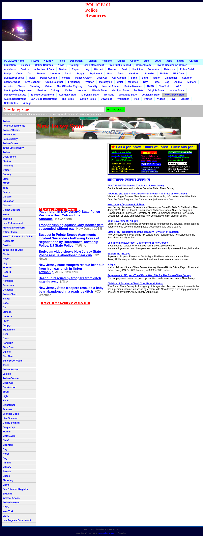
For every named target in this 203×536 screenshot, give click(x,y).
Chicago (55, 90)
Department (76, 60)
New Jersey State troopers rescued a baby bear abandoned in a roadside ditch (71, 289)
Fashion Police (87, 99)
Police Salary (10, 139)
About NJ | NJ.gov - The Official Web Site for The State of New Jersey (147, 193)
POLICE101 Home (14, 60)
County (134, 60)
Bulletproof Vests (14, 77)
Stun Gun (149, 73)
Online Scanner (54, 82)
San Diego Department (44, 99)
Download (106, 99)
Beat (124, 69)
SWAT (158, 60)
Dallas (68, 90)
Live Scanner (32, 82)
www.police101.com (106, 533)
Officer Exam (143, 65)
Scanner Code (12, 82)
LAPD (178, 86)
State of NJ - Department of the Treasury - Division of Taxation (143, 232)
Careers (193, 60)
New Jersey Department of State (126, 204)
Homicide (137, 69)
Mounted (133, 82)
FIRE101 (34, 60)
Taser (32, 77)
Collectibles (11, 103)
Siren (134, 77)
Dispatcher (171, 77)
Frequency (74, 82)
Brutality (92, 86)
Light (145, 77)
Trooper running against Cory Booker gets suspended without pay (71, 226)
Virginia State (156, 90)
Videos (161, 99)
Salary (180, 60)
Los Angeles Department (18, 90)
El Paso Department (42, 94)
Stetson (41, 73)
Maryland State (89, 94)
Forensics (153, 69)
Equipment (95, 73)
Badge (7, 73)
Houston (82, 90)
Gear (109, 73)
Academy (107, 60)
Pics (136, 99)
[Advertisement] (158, 30)
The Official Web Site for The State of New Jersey (136, 185)
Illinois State (99, 90)
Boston (41, 90)
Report (76, 69)
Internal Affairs (111, 86)
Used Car (102, 77)
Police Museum (133, 86)
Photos (148, 99)
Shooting (35, 86)
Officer (121, 60)
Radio (156, 77)
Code (20, 73)
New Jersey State (174, 94)
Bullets (164, 73)
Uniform (55, 73)
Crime (48, 86)
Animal (178, 82)
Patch (68, 73)
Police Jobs (9, 134)
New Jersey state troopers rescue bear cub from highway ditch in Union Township (71, 268)
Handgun (134, 73)
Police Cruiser (83, 77)
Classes (25, 65)
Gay (145, 82)
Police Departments (14, 125)
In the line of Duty (44, 69)
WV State (109, 94)
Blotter (63, 69)
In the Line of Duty (13, 147)
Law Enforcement (94, 65)
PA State (138, 90)
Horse (156, 82)
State (146, 60)
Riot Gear (178, 73)
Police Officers (11, 130)
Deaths (25, 69)
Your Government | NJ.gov (123, 221)
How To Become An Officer (171, 65)
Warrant (98, 69)
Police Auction (48, 77)
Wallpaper (123, 99)
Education (10, 65)
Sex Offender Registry (70, 86)
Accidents (10, 69)
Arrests (8, 86)
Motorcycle (105, 82)
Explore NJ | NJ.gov (119, 253)
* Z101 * (48, 60)
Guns (121, 73)
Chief (120, 82)
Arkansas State (128, 94)
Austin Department (15, 99)
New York (164, 86)
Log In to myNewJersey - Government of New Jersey (138, 242)
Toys (173, 99)
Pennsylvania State (15, 94)
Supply (80, 73)
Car (30, 73)
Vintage (27, 103)
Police (61, 60)
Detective (169, 69)
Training (74, 65)
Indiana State (176, 90)
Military (191, 82)
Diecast (185, 99)
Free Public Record (120, 65)
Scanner (187, 77)
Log (87, 69)
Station (92, 60)
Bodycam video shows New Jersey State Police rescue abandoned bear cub (70, 253)
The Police (68, 99)
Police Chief (187, 69)
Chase (21, 86)
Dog (167, 82)
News (61, 65)
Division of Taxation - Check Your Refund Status (135, 283)
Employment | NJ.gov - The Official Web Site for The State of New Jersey (149, 275)
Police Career (10, 143)
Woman (89, 82)
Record (112, 69)
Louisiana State (151, 94)
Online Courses (44, 65)
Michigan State (120, 90)
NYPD (150, 86)
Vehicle (66, 77)
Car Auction (119, 77)
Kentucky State (68, 94)
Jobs (169, 60)
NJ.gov (112, 264)
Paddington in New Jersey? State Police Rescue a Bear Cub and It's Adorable (69, 215)
